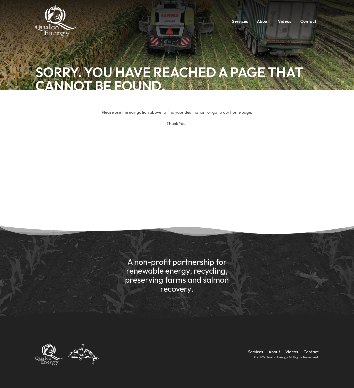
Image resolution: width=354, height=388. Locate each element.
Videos (284, 21)
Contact (308, 21)
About (263, 21)
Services (240, 21)
